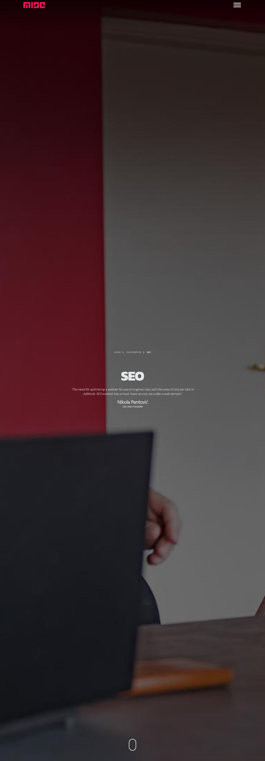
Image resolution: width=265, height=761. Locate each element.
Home (117, 352)
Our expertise (133, 352)
